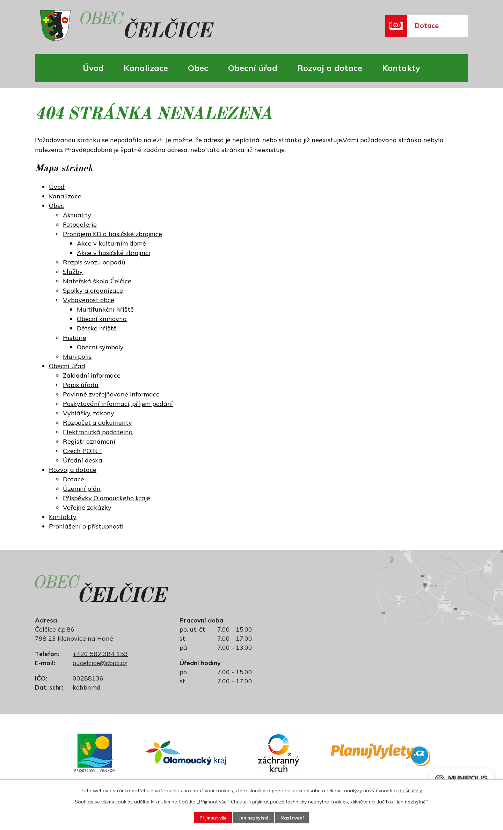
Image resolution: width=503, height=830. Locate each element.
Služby (73, 272)
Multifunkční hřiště (105, 309)
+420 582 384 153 (100, 654)
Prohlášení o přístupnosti (86, 526)
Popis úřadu (81, 385)
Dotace (73, 479)
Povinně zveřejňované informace (111, 394)
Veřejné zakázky (87, 507)
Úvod (93, 68)
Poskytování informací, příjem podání (118, 404)
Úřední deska (82, 460)
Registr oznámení (89, 441)
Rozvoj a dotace (329, 68)
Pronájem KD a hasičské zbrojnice (112, 234)
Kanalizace (146, 68)
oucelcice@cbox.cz (100, 663)
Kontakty (401, 68)
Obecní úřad (252, 68)
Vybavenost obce (88, 300)
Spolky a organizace (93, 290)
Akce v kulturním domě (111, 243)
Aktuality (77, 215)
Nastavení (299, 817)
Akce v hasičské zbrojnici (113, 253)
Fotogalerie (80, 224)
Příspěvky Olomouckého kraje (106, 498)
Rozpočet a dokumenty (97, 422)
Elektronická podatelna (98, 432)
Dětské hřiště (97, 328)
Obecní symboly (100, 347)
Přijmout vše (206, 817)
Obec (198, 68)
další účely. (410, 789)
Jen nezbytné (254, 817)
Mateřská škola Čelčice (97, 281)
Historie (74, 338)
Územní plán (82, 489)
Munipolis (77, 356)
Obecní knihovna (102, 319)
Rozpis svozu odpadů (94, 262)
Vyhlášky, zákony (88, 413)
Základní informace (92, 375)
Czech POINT (82, 451)
